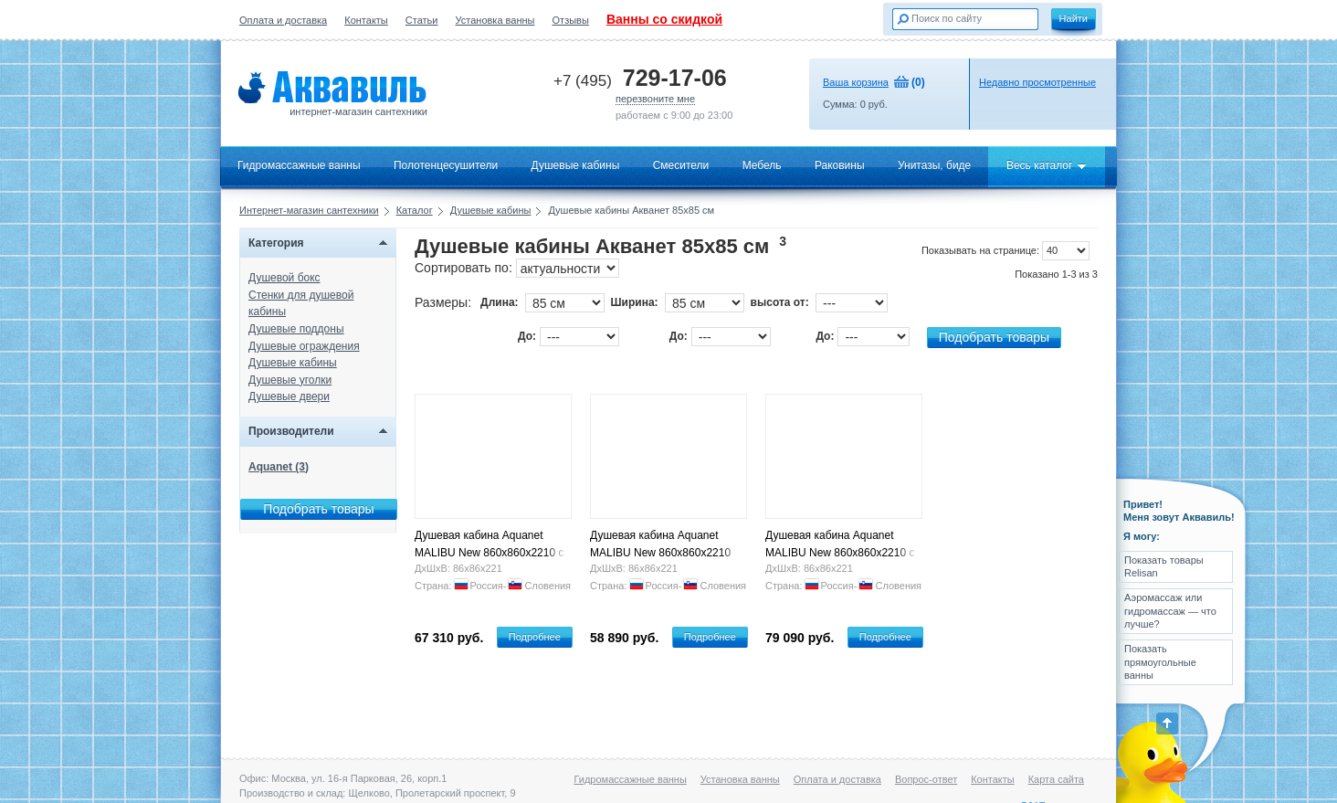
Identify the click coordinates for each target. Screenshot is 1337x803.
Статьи (421, 20)
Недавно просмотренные (1037, 82)
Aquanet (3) (278, 466)
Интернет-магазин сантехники (309, 210)
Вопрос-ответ (926, 779)
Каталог (414, 210)
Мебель (762, 165)
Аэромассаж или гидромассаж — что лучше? (1170, 610)
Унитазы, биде (934, 165)
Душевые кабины (576, 165)
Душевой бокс (284, 277)
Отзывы (571, 20)
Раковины (840, 165)
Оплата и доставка (283, 20)
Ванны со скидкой (664, 19)
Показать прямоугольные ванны (1160, 662)
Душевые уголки (290, 380)
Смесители (681, 165)
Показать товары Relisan (1164, 566)
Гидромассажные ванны (299, 165)
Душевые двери (289, 396)
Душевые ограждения (304, 346)
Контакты (366, 20)
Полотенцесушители (446, 165)
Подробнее (535, 636)
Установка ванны (495, 20)
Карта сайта (1056, 779)
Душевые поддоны (296, 328)
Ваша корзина (856, 82)
